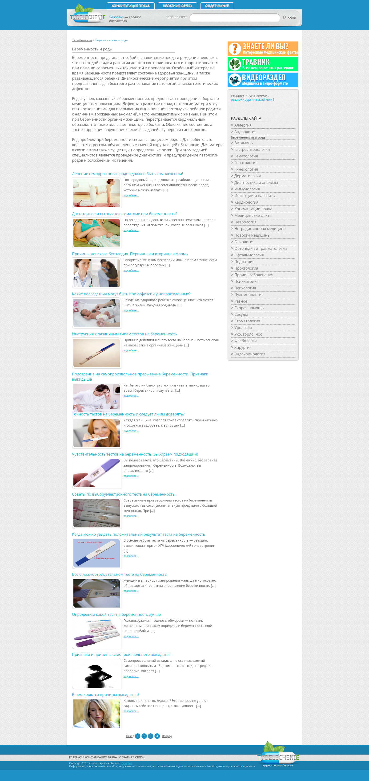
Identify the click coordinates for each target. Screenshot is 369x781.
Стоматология (247, 321)
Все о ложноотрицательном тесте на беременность (119, 574)
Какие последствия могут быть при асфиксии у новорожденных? (131, 293)
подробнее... (131, 195)
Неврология (245, 222)
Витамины (243, 142)
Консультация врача (131, 6)
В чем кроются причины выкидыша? (105, 694)
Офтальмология (249, 255)
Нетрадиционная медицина (260, 228)
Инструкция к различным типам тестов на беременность (124, 334)
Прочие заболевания (253, 274)
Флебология (245, 340)
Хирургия (243, 347)
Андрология (245, 131)
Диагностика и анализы (256, 182)
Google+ (126, 763)
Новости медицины (252, 235)
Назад (129, 736)
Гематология (246, 156)
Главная (75, 757)
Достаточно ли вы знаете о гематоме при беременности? (124, 213)
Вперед (165, 736)
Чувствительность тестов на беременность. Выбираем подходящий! (135, 454)
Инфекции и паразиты (255, 195)
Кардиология (246, 202)
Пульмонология (249, 294)
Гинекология (246, 169)
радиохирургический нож (251, 99)
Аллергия (243, 125)
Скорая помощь (249, 307)
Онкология (244, 241)
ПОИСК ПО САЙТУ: (177, 17)
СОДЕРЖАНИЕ (217, 6)
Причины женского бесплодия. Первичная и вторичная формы (130, 253)
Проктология (246, 268)
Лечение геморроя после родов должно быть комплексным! (127, 173)
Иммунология (247, 189)
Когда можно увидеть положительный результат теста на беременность (138, 534)
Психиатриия (246, 281)
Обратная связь (177, 6)
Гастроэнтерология (252, 149)
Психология (245, 288)
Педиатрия (244, 261)
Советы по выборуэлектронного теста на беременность (123, 494)
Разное (240, 301)
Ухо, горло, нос (248, 334)
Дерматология (247, 175)
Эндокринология (249, 354)
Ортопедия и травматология (260, 248)
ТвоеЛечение (82, 40)
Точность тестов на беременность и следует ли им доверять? (128, 414)
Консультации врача (253, 208)
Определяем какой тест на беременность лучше (116, 614)
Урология (243, 327)
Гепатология (245, 162)
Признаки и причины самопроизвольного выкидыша (121, 654)
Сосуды (241, 314)
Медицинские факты (253, 215)
